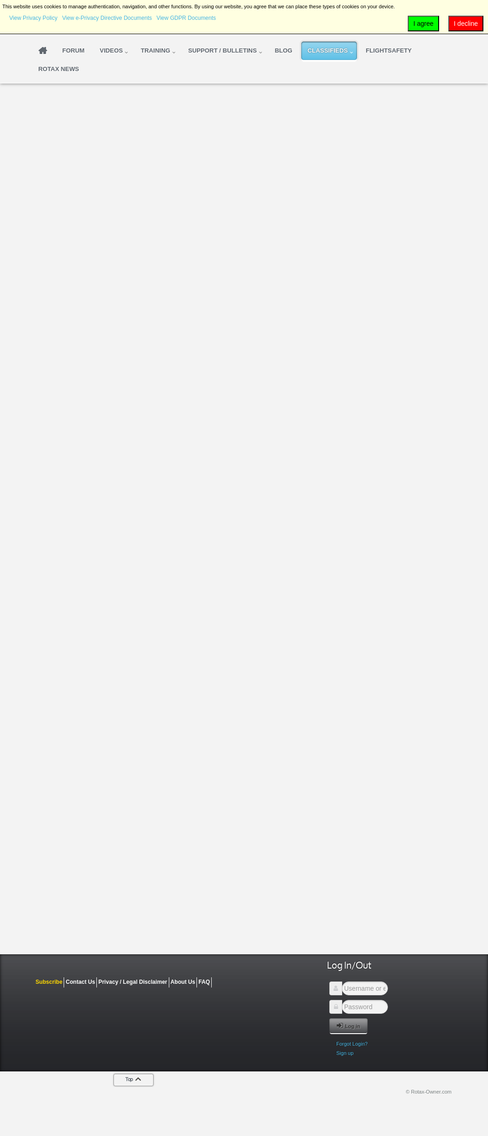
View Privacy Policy (33, 18)
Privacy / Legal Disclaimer (132, 982)
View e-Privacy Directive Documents (107, 18)
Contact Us (80, 982)
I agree (423, 23)
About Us (183, 982)
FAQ (204, 982)
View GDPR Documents (186, 18)
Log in (348, 1025)
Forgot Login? (352, 1044)
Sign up (344, 1053)
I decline (466, 23)
